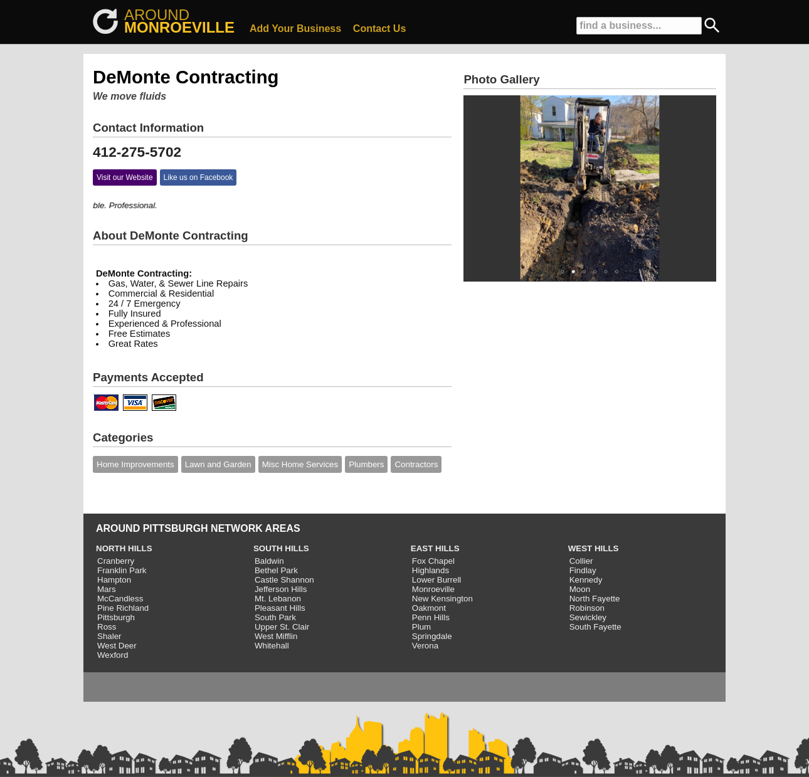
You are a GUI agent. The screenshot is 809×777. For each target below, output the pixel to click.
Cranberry (115, 561)
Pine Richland (123, 608)
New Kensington (442, 598)
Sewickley (587, 617)
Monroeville (433, 589)
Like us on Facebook (198, 177)
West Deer (117, 645)
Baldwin (269, 561)
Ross (106, 627)
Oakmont (429, 608)
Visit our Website (125, 177)
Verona (425, 645)
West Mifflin (276, 636)
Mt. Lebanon (278, 598)
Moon (579, 589)
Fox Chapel (433, 561)
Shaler (109, 636)
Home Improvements (135, 464)
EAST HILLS (435, 548)
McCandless (120, 598)
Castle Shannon (284, 579)
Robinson (587, 608)
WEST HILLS (593, 548)
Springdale (432, 636)
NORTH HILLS (124, 548)
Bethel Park (276, 570)
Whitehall (272, 645)
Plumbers (366, 464)
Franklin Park (122, 570)
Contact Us (379, 28)
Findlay (582, 570)
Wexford (112, 655)
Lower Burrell (437, 579)
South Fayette (595, 627)
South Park (275, 617)
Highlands (430, 570)
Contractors (416, 464)
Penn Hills (431, 617)
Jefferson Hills (281, 589)
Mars (106, 589)
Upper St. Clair (282, 627)
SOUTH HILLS (281, 548)
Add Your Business (295, 28)
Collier (581, 561)
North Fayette (594, 598)
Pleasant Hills (280, 608)
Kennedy (586, 579)
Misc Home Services (300, 464)
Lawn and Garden (218, 464)
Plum (421, 627)
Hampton (114, 579)
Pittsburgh (116, 617)
